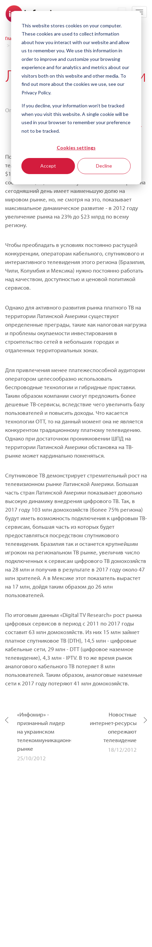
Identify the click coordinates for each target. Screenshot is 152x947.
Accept (48, 166)
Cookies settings (76, 147)
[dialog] (76, 97)
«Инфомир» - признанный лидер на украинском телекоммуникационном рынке (44, 731)
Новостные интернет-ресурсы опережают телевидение (113, 727)
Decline (104, 166)
